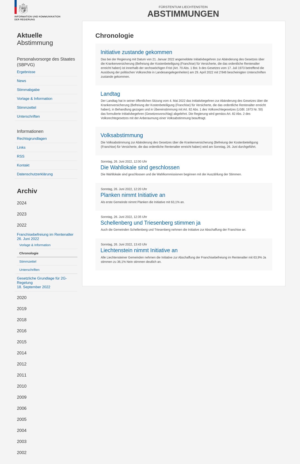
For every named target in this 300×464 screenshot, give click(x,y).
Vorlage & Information (34, 99)
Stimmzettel (26, 107)
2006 (22, 408)
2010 (22, 386)
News (21, 81)
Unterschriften (28, 116)
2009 (22, 397)
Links (21, 147)
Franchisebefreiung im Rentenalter (45, 236)
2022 (22, 225)
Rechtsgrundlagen (32, 139)
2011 (22, 375)
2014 (22, 352)
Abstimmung (35, 39)
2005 (22, 419)
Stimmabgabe (28, 90)
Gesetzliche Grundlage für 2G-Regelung (42, 282)
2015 (22, 341)
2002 (22, 452)
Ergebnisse (26, 72)
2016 (22, 330)
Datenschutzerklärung (35, 174)
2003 (22, 441)
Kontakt (23, 165)
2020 (22, 297)
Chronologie (28, 253)
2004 (22, 430)
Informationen (30, 131)
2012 (22, 364)
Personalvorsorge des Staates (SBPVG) (46, 62)
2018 (22, 319)
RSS (20, 156)
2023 (22, 214)
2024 (22, 203)
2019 (22, 308)
